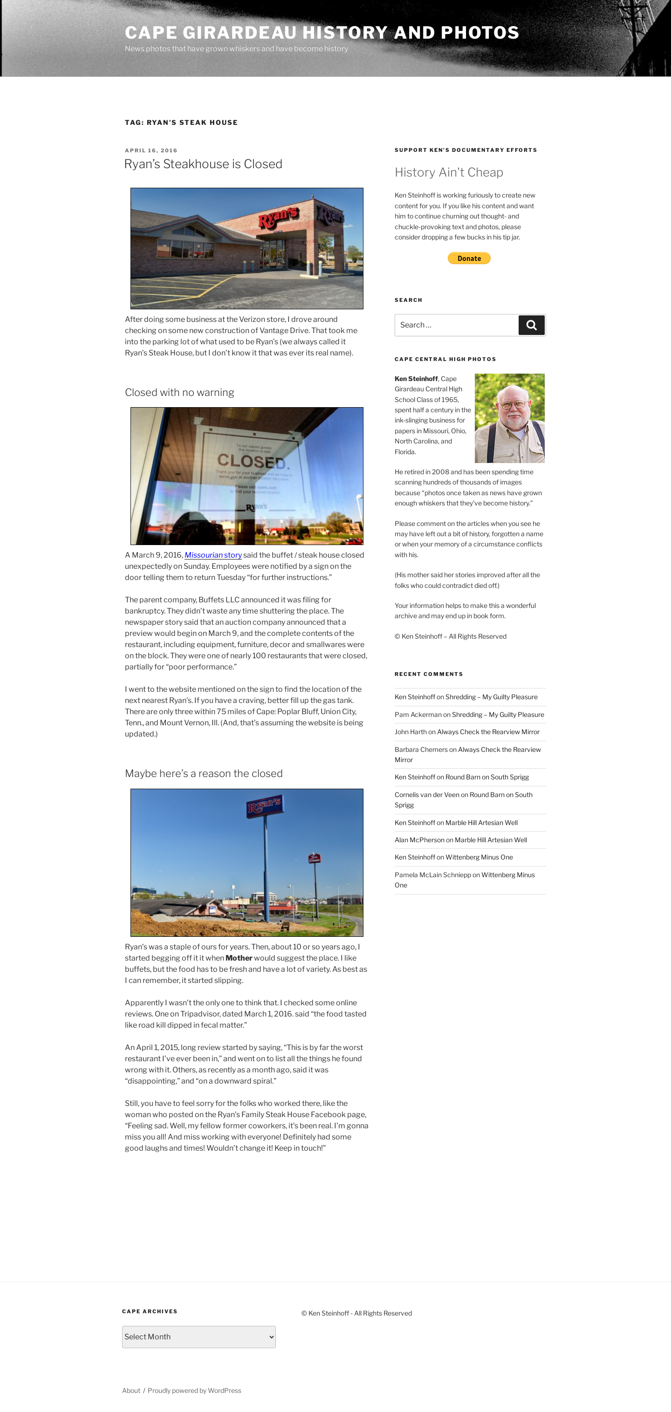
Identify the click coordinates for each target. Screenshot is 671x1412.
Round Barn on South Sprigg (487, 777)
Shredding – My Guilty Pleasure (491, 697)
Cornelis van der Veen (427, 794)
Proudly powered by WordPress (194, 1390)
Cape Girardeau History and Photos (322, 32)
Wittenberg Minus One (479, 857)
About (131, 1390)
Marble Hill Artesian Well (481, 822)
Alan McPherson (420, 840)
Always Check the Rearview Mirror (488, 732)
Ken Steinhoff (415, 697)
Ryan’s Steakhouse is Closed (203, 164)
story (213, 555)
